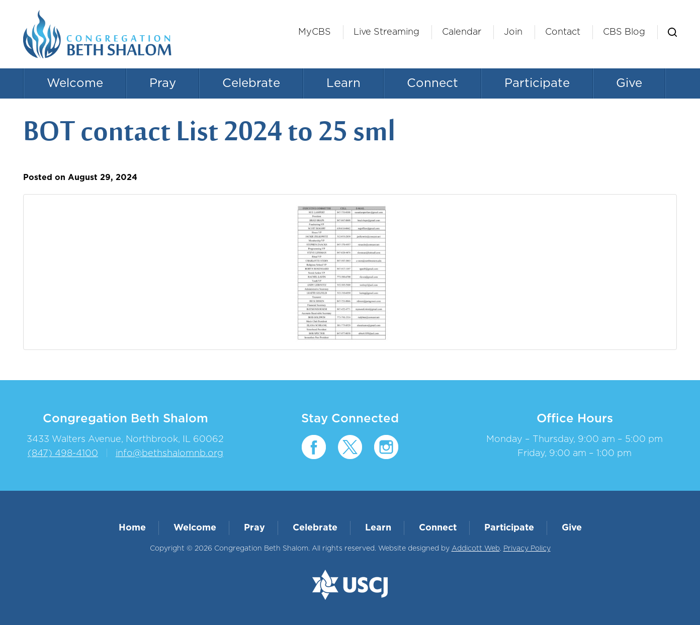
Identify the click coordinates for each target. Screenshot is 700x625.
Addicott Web (476, 548)
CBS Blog (624, 32)
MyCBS (314, 32)
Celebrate (251, 83)
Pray (162, 83)
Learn (343, 83)
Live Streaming (386, 32)
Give (629, 83)
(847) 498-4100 (63, 453)
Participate (537, 83)
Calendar (461, 32)
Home (132, 527)
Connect (432, 83)
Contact (562, 32)
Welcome (75, 83)
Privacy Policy (527, 548)
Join (513, 32)
